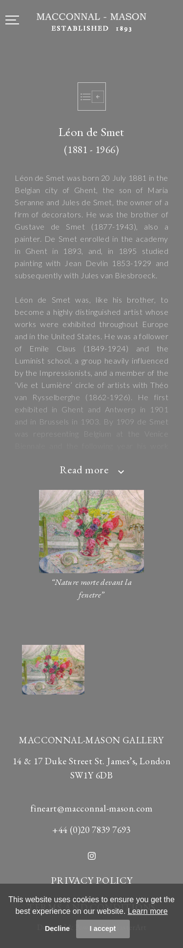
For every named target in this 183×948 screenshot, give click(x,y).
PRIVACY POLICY (92, 880)
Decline (57, 928)
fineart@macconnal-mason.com (91, 808)
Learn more (148, 911)
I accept (103, 928)
